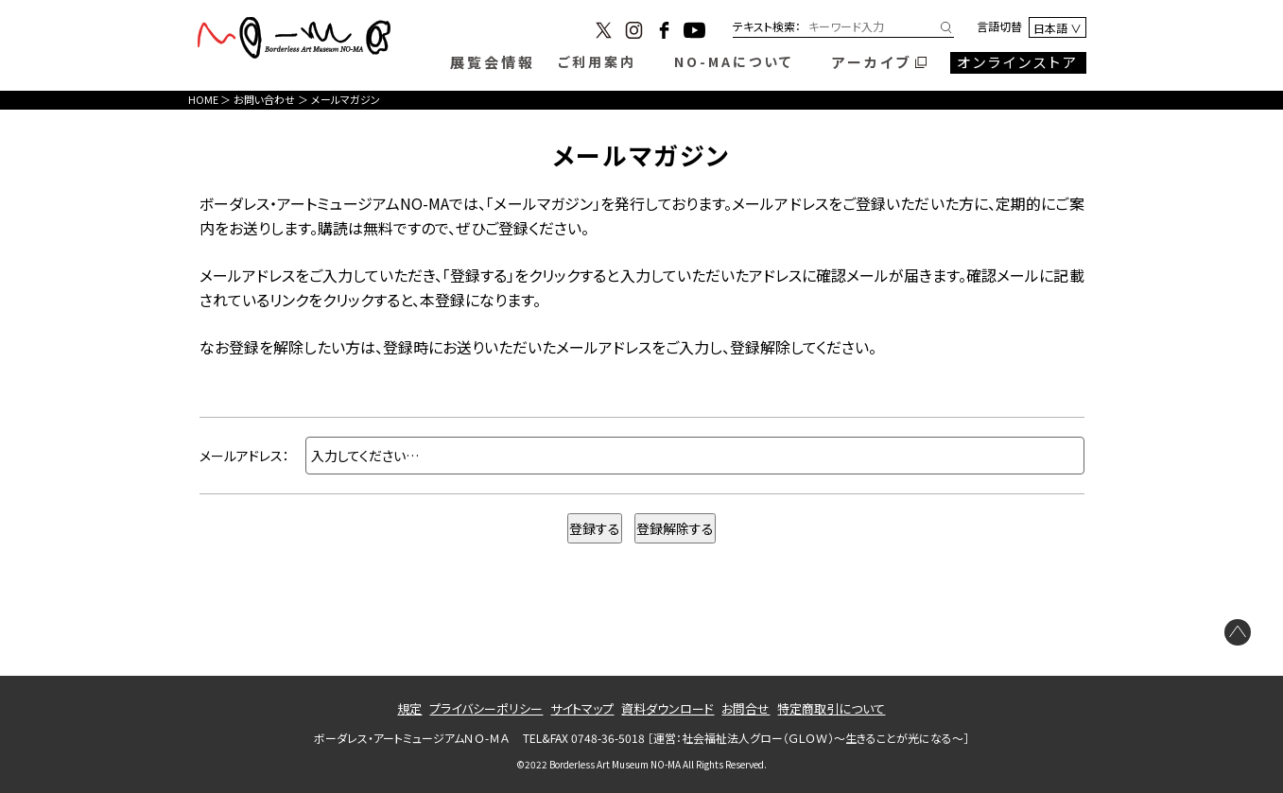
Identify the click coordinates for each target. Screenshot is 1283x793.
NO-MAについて (733, 61)
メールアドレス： (244, 455)
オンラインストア (1018, 62)
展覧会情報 (492, 62)
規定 (409, 708)
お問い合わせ (264, 99)
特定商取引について (831, 708)
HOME (203, 99)
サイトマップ (582, 708)
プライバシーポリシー (486, 708)
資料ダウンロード (667, 708)
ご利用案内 (597, 61)
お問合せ (745, 708)
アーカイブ (871, 62)
